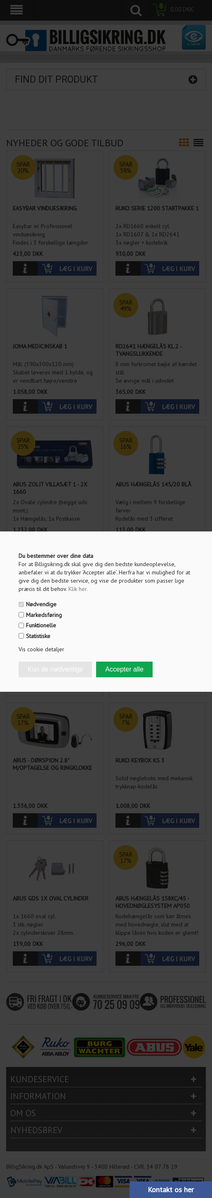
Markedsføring (44, 615)
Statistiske (38, 636)
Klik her (78, 589)
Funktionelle (41, 625)
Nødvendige (41, 604)
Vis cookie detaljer (41, 649)
